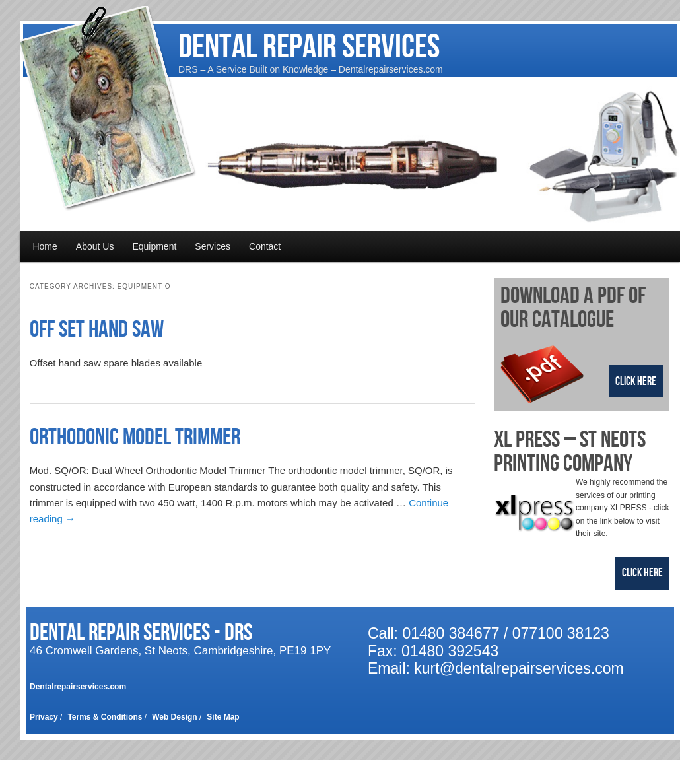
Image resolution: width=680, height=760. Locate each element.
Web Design (174, 717)
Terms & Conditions (104, 717)
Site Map (223, 717)
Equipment (154, 246)
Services (212, 246)
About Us (95, 246)
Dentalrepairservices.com (78, 686)
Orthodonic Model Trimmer (135, 437)
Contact (265, 246)
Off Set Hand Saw (97, 330)
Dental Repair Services (309, 47)
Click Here (635, 381)
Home (44, 246)
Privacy (44, 717)
